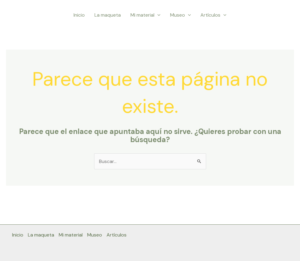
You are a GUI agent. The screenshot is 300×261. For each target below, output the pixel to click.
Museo (180, 15)
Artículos (213, 15)
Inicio (79, 15)
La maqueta (107, 15)
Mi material (145, 15)
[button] (157, 15)
